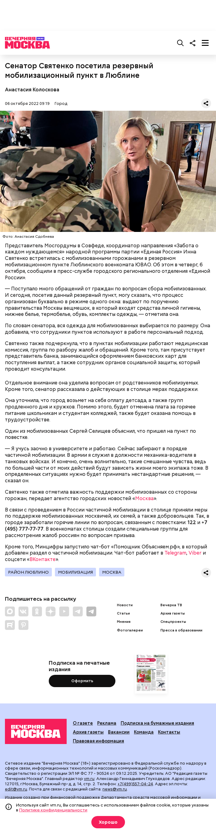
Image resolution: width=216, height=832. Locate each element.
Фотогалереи (130, 630)
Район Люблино (28, 572)
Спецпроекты (173, 621)
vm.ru (89, 778)
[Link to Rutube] (10, 625)
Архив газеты (172, 613)
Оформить (82, 680)
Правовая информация (98, 741)
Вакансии (119, 732)
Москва (144, 498)
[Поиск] (180, 43)
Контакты (169, 732)
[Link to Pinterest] (23, 625)
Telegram (175, 553)
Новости (125, 605)
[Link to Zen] (51, 611)
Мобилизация (75, 572)
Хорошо (108, 822)
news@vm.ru (114, 789)
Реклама (106, 723)
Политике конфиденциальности (53, 810)
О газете (83, 723)
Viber (195, 553)
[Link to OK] (37, 611)
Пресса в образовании (181, 630)
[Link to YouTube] (64, 611)
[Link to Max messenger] (10, 611)
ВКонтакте (43, 559)
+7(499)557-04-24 (135, 783)
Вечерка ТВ (171, 605)
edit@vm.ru (16, 789)
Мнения (124, 621)
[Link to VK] (23, 611)
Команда (144, 732)
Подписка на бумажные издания (157, 723)
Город (61, 103)
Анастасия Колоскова (32, 89)
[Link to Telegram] (78, 611)
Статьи (123, 613)
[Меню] (205, 43)
